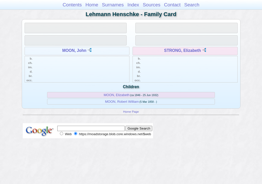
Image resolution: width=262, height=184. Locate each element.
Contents (72, 4)
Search (191, 4)
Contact (172, 4)
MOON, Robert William (122, 101)
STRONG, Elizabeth (182, 50)
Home (91, 4)
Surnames (113, 4)
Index (133, 4)
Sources (151, 4)
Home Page (131, 111)
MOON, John (74, 50)
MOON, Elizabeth (116, 95)
